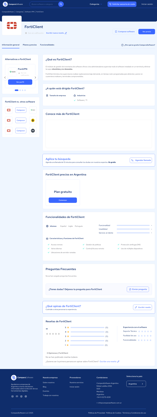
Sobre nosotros (48, 382)
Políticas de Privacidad (96, 413)
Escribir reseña (142, 307)
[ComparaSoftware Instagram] (25, 396)
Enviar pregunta (138, 289)
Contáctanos (102, 377)
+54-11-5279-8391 (104, 397)
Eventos (46, 391)
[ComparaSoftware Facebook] (21, 396)
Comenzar (63, 200)
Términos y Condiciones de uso (134, 413)
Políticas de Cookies (113, 413)
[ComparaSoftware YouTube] (16, 396)
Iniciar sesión (147, 4)
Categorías (96, 4)
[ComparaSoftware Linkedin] (12, 396)
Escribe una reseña (110, 361)
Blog (44, 387)
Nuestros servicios (76, 382)
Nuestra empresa (50, 377)
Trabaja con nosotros (51, 395)
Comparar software (125, 31)
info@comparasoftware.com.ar (109, 402)
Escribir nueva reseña (56, 33)
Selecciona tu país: (134, 376)
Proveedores (75, 377)
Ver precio (147, 31)
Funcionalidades (47, 45)
